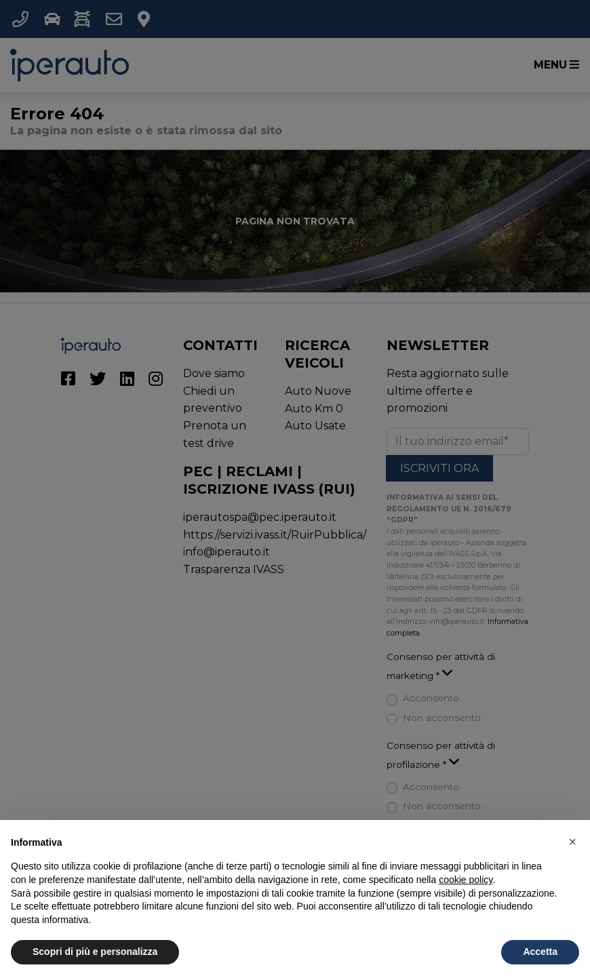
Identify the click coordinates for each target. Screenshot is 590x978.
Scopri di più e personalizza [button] (95, 951)
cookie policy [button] (465, 879)
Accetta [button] (540, 951)
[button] (572, 842)
